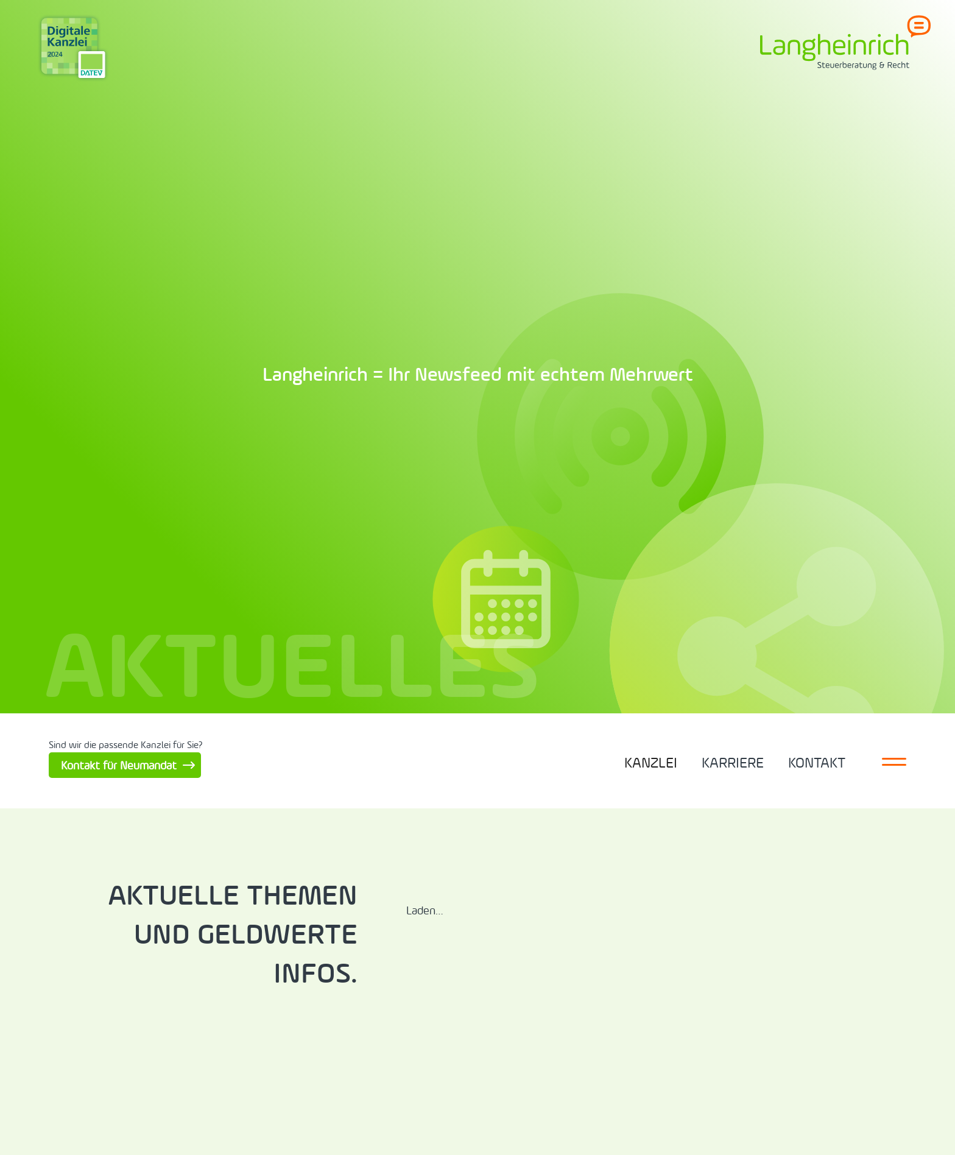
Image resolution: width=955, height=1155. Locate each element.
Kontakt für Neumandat (119, 765)
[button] (650, 761)
